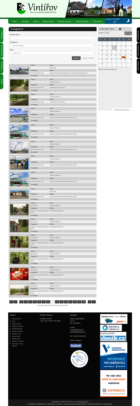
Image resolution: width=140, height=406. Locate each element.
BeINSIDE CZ (84, 402)
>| (93, 302)
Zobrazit (76, 58)
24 (66, 302)
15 (26, 302)
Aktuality (25, 21)
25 (70, 302)
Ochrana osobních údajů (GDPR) (75, 404)
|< (11, 302)
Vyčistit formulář (88, 58)
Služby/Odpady (83, 21)
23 (61, 302)
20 (48, 302)
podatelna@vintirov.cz (77, 332)
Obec (37, 21)
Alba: (12, 50)
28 (83, 302)
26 (75, 302)
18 (39, 302)
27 (79, 302)
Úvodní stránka (17, 331)
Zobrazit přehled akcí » (122, 110)
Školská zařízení (65, 21)
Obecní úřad (48, 21)
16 (30, 302)
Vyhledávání (16, 339)
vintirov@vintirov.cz (77, 330)
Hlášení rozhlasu (17, 341)
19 (43, 302)
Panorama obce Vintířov (17, 345)
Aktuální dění (16, 319)
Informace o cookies (54, 404)
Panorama (97, 21)
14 (21, 302)
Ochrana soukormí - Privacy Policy (100, 404)
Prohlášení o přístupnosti (37, 404)
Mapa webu (16, 336)
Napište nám (16, 334)
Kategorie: (14, 42)
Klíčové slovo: (15, 34)
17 (35, 302)
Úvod (14, 21)
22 (57, 302)
